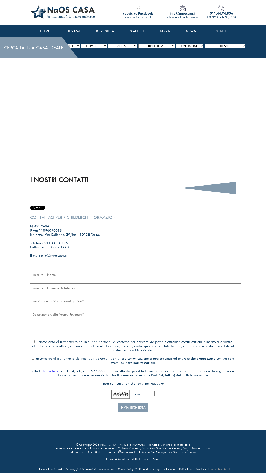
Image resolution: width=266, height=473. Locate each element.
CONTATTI (218, 31)
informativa (49, 371)
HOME (45, 31)
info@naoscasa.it (124, 451)
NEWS (191, 31)
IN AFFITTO (137, 31)
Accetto (228, 469)
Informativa (215, 469)
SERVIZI (165, 31)
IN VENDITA (105, 31)
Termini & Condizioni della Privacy (127, 458)
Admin (156, 458)
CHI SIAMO (73, 31)
